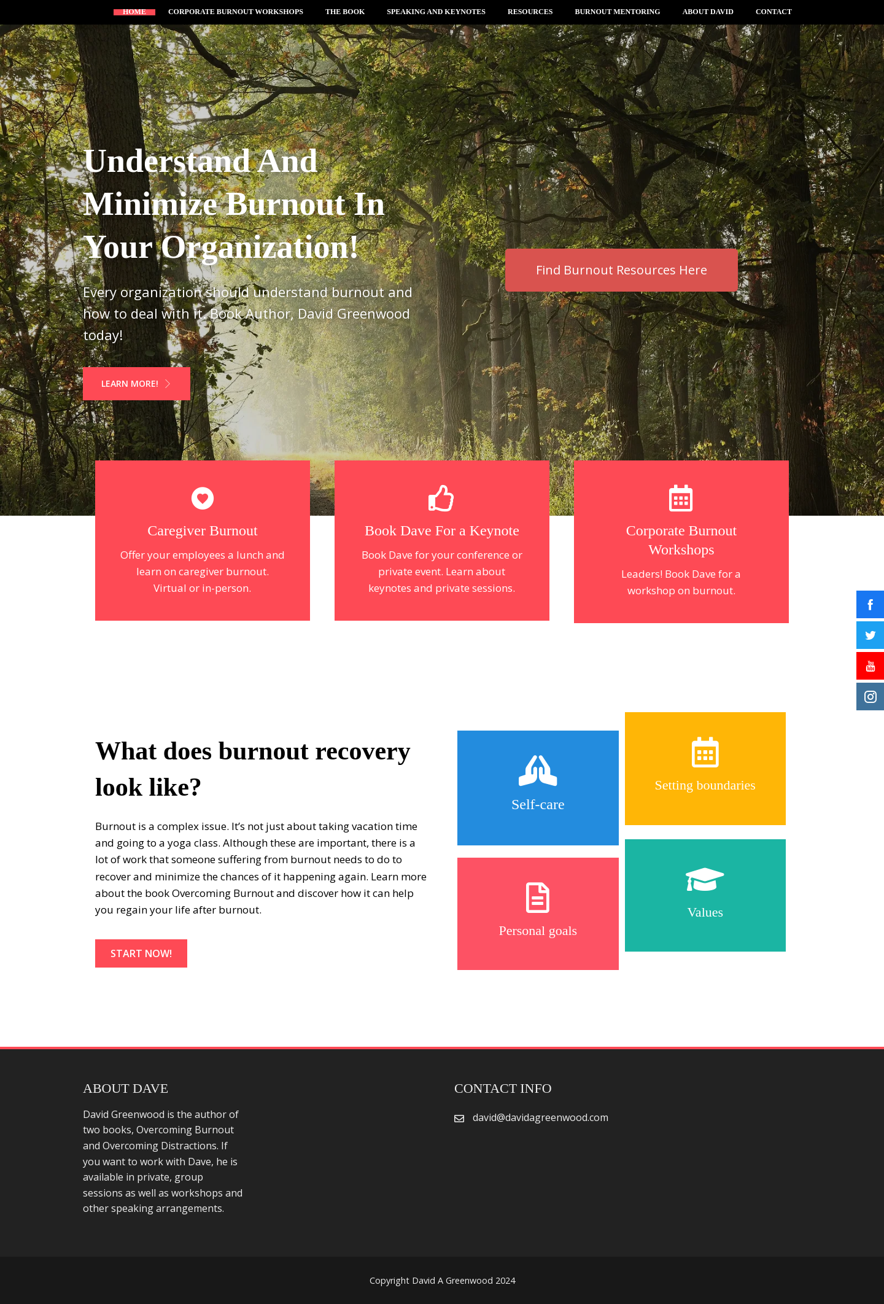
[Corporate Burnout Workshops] (681, 498)
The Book (345, 12)
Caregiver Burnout (202, 530)
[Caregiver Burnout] (202, 498)
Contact (774, 12)
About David (708, 12)
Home (134, 12)
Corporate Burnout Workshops (235, 12)
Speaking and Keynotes (436, 12)
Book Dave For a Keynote (442, 530)
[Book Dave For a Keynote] (442, 498)
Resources (530, 12)
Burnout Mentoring (617, 12)
